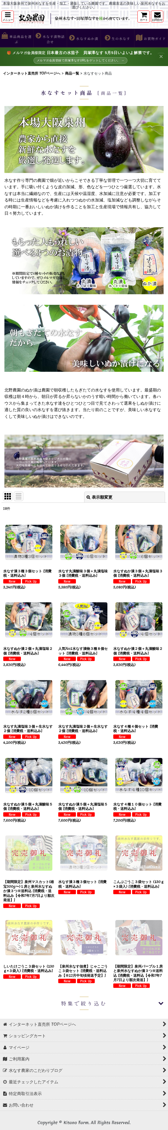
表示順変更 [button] (99, 497)
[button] (7, 17)
